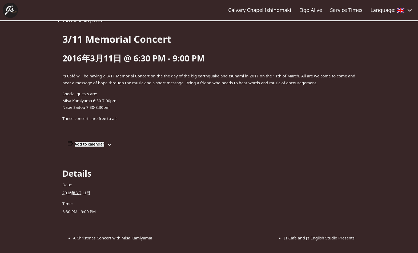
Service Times (346, 10)
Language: (387, 10)
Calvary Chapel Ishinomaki (259, 10)
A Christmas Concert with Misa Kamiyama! (112, 237)
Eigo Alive (310, 10)
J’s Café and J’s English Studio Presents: (320, 237)
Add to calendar (89, 144)
